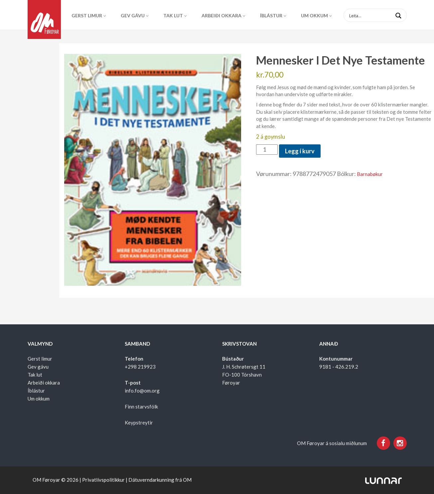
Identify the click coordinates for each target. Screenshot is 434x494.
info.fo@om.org (142, 391)
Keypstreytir (139, 422)
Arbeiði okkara (221, 15)
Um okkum (314, 15)
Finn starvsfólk (141, 407)
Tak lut (173, 15)
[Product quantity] (267, 149)
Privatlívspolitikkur (103, 480)
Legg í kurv (300, 151)
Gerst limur (87, 15)
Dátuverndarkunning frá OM (160, 480)
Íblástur (271, 15)
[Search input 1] (380, 15)
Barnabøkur (370, 174)
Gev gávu (133, 15)
